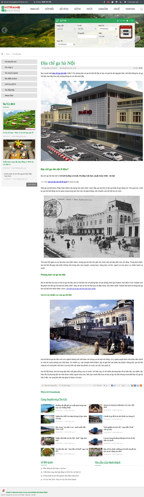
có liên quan (47, 462)
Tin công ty (7, 67)
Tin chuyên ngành (10, 73)
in (105, 385)
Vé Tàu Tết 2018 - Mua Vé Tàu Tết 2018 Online (58, 480)
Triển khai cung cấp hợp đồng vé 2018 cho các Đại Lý (18, 163)
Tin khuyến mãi (9, 62)
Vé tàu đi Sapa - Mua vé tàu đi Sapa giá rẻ (18, 133)
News (8, 54)
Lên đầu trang (64, 385)
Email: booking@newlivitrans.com (16, 2)
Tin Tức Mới (9, 104)
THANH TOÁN (130, 9)
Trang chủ (34, 9)
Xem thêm (32, 184)
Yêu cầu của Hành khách (107, 462)
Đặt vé (63, 21)
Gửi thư (97, 385)
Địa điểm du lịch (9, 79)
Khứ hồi (122, 21)
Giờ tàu (77, 9)
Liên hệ (117, 9)
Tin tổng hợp (17, 54)
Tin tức (90, 9)
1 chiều (131, 21)
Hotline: (43, 2)
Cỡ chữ (135, 68)
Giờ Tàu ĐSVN (9, 84)
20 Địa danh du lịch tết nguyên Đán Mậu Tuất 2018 (17, 175)
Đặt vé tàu (64, 9)
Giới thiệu (49, 9)
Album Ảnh (103, 9)
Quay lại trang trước (49, 385)
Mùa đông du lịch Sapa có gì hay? (53, 468)
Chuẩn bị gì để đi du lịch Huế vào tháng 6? (119, 416)
